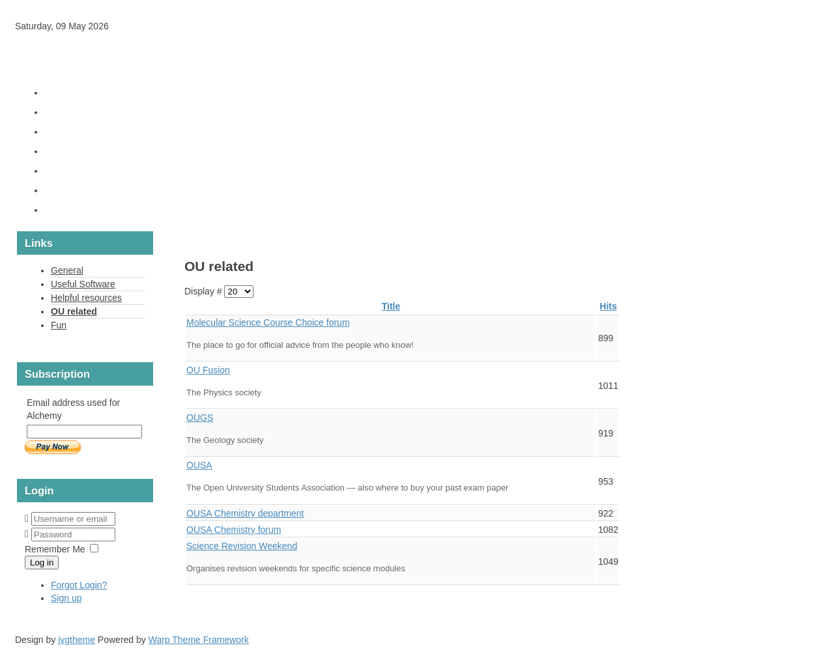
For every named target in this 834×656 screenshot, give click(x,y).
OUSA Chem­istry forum (233, 529)
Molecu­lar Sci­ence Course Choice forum (268, 322)
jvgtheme (76, 640)
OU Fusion (208, 370)
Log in (41, 562)
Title (391, 306)
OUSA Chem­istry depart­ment (245, 513)
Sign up (66, 598)
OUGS (199, 417)
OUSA (199, 465)
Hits (607, 306)
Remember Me (55, 549)
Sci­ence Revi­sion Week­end (241, 546)
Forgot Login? (79, 585)
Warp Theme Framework (199, 640)
